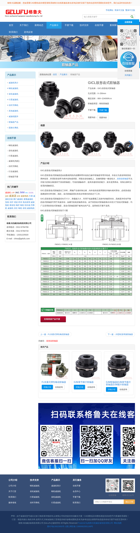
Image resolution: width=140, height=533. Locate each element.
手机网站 (109, 10)
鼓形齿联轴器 (123, 179)
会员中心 (76, 491)
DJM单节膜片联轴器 (84, 382)
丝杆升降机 (13, 105)
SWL (26, 192)
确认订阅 (129, 502)
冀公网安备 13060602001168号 (79, 526)
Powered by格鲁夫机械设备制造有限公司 (95, 523)
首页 (11, 25)
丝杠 (16, 208)
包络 (7, 202)
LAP (13, 193)
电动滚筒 (26, 202)
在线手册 (76, 486)
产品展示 (63, 74)
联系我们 (13, 32)
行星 (31, 196)
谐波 (16, 202)
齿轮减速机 (13, 94)
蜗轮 (22, 205)
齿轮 (25, 208)
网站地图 (118, 523)
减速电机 (24, 196)
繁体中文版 (130, 10)
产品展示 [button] (54, 25)
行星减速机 (13, 99)
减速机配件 (13, 116)
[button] (130, 144)
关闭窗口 (128, 75)
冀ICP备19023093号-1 (56, 526)
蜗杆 (18, 205)
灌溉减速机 (28, 199)
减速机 (8, 192)
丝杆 (11, 202)
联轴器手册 (13, 177)
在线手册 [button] (99, 25)
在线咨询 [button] (59, 387)
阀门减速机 (18, 199)
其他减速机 (13, 111)
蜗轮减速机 (13, 88)
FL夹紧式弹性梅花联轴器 (54, 382)
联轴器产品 (13, 122)
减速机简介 (13, 83)
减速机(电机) (14, 161)
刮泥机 (31, 193)
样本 (20, 202)
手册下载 (76, 497)
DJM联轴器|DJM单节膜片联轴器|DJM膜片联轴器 (118, 383)
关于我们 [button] (24, 25)
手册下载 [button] (69, 25)
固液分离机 (13, 128)
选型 (6, 196)
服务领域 (12, 502)
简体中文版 (119, 10)
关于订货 (12, 491)
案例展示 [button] (114, 25)
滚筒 (18, 196)
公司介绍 (12, 486)
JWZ (17, 192)
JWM (22, 192)
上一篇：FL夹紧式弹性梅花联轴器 (54, 334)
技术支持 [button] (84, 25)
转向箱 (27, 205)
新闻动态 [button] (39, 25)
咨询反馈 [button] (28, 32)
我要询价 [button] (103, 117)
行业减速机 (13, 171)
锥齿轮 (12, 205)
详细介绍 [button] (47, 387)
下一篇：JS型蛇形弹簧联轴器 (120, 334)
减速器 (12, 195)
